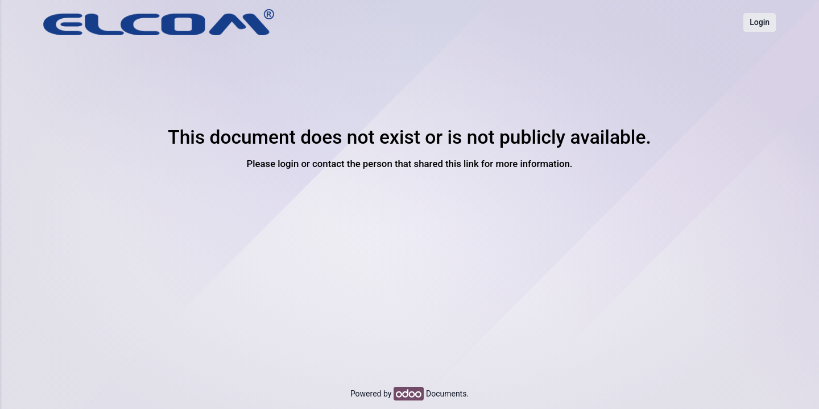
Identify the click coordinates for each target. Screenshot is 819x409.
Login (760, 22)
